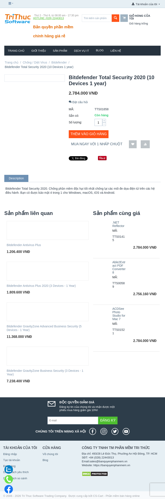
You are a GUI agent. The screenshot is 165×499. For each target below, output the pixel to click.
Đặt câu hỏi (78, 102)
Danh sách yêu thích (16, 472)
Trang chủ (16, 50)
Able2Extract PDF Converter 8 (118, 267)
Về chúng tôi (50, 454)
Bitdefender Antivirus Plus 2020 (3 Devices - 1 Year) (41, 285)
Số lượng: (75, 122)
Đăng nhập (10, 454)
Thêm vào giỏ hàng (88, 134)
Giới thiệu (38, 50)
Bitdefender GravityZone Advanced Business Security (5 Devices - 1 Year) (44, 328)
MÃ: (71, 109)
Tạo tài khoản (11, 460)
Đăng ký (108, 420)
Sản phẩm (60, 50)
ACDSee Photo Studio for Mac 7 (118, 314)
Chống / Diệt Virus (35, 62)
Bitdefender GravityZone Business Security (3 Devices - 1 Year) (45, 372)
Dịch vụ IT (81, 50)
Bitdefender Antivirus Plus (24, 245)
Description (16, 178)
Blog (100, 50)
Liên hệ (115, 50)
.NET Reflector (118, 224)
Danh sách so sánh (15, 478)
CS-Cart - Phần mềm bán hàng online (116, 495)
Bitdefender (59, 62)
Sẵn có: (74, 115)
